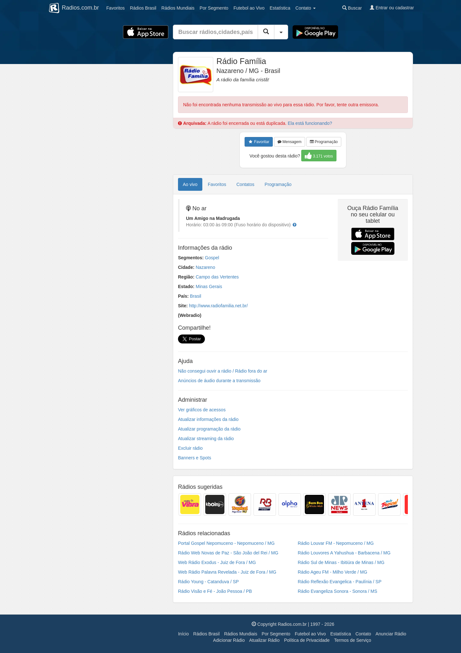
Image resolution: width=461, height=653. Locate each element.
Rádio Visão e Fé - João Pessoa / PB (215, 591)
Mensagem (290, 142)
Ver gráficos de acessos (202, 409)
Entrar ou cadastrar (392, 7)
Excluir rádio (190, 448)
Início (183, 633)
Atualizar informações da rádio (208, 419)
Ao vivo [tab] (190, 184)
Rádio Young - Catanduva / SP (208, 581)
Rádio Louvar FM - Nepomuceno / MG (336, 543)
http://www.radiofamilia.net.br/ (218, 305)
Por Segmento (276, 633)
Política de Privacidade (306, 640)
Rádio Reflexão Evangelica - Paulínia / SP (339, 581)
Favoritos (115, 8)
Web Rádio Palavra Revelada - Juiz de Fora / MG (227, 572)
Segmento (214, 8)
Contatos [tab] (246, 184)
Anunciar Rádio (391, 633)
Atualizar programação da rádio (209, 428)
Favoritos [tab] (217, 184)
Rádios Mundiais (240, 633)
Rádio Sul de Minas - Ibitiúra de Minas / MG (341, 562)
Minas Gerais (209, 286)
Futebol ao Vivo (310, 633)
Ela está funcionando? (310, 123)
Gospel (212, 257)
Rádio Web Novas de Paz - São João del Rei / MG (228, 552)
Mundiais (178, 8)
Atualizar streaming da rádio (206, 438)
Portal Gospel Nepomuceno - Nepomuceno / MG (226, 543)
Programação (324, 142)
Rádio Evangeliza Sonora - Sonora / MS (337, 591)
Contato (363, 633)
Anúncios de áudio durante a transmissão (219, 380)
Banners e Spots (194, 457)
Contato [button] (305, 8)
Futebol (248, 8)
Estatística (280, 8)
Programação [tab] (278, 184)
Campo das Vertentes (217, 276)
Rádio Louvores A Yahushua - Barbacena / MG (344, 552)
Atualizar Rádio (264, 640)
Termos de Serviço (352, 640)
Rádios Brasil (206, 633)
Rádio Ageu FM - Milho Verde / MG (332, 572)
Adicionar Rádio (229, 640)
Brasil (143, 8)
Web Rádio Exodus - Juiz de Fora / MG (217, 562)
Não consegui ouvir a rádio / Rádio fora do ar (222, 371)
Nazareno (205, 267)
